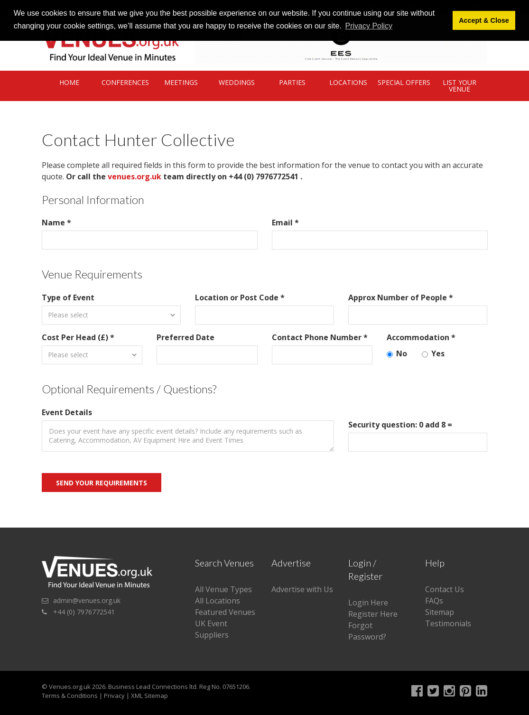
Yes (433, 353)
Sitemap (439, 612)
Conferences (125, 82)
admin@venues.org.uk (87, 600)
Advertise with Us (302, 589)
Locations (348, 82)
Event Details (67, 412)
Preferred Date (185, 337)
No (397, 353)
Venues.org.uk (70, 686)
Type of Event (68, 297)
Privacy (114, 695)
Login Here (368, 602)
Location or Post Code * (240, 297)
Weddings (237, 82)
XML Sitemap (149, 695)
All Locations (217, 600)
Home (69, 82)
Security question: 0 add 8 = (400, 424)
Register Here (373, 614)
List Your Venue (459, 85)
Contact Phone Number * (320, 337)
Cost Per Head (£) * (78, 337)
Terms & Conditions (70, 695)
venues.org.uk (134, 176)
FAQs (434, 600)
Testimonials (448, 623)
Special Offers (404, 82)
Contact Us (444, 589)
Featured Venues (225, 612)
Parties (292, 82)
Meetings (181, 82)
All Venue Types (223, 589)
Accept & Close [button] (484, 20)
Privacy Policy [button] (368, 26)
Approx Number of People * (400, 297)
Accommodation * (421, 337)
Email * (285, 222)
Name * (56, 222)
